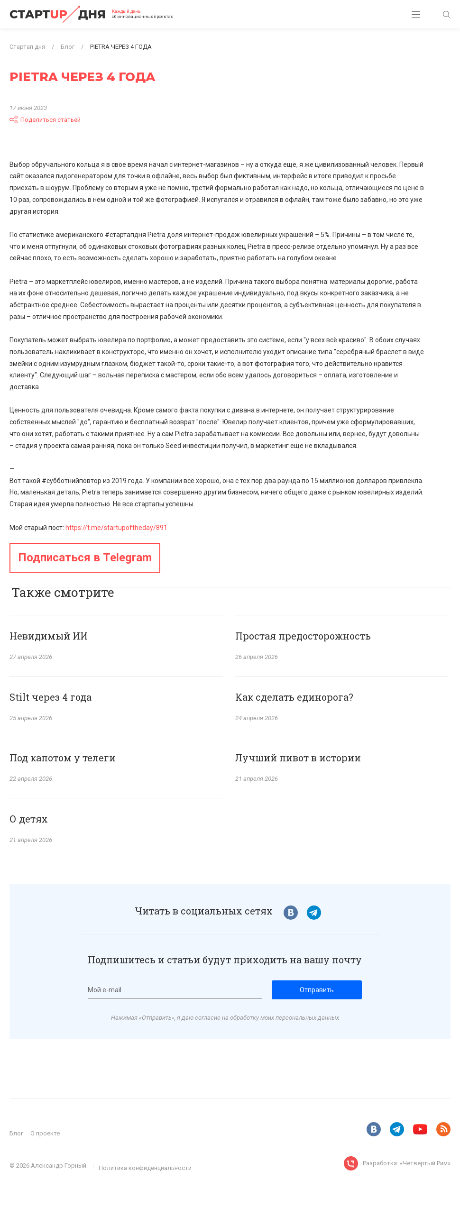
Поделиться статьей (45, 119)
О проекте (45, 1133)
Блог (16, 1133)
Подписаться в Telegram (85, 557)
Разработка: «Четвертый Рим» (407, 1163)
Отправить (317, 990)
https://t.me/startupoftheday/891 (116, 527)
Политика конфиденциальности (145, 1167)
